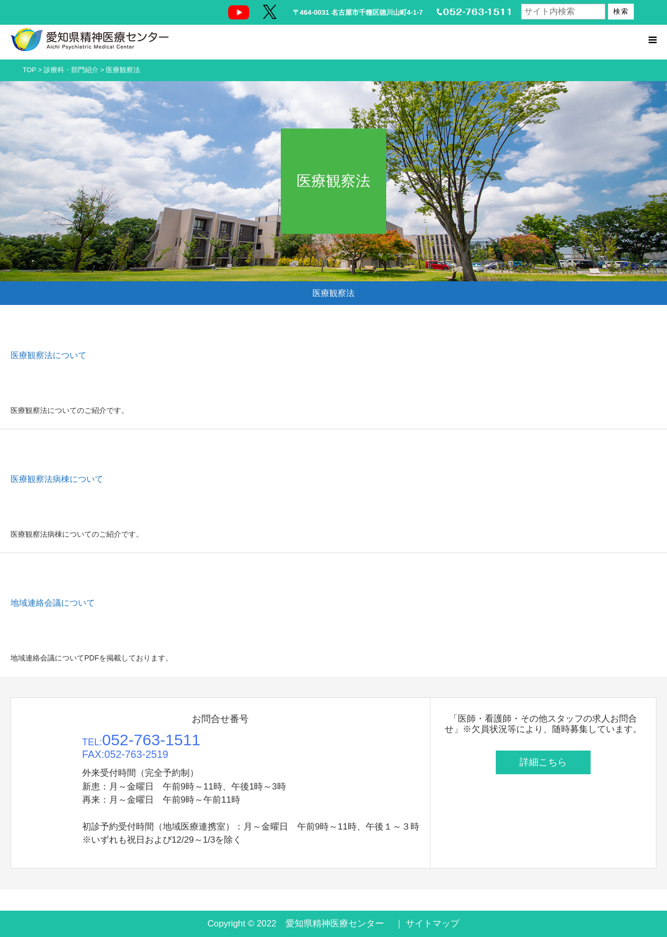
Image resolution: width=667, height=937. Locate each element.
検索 (621, 11)
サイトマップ (432, 924)
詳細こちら (543, 762)
